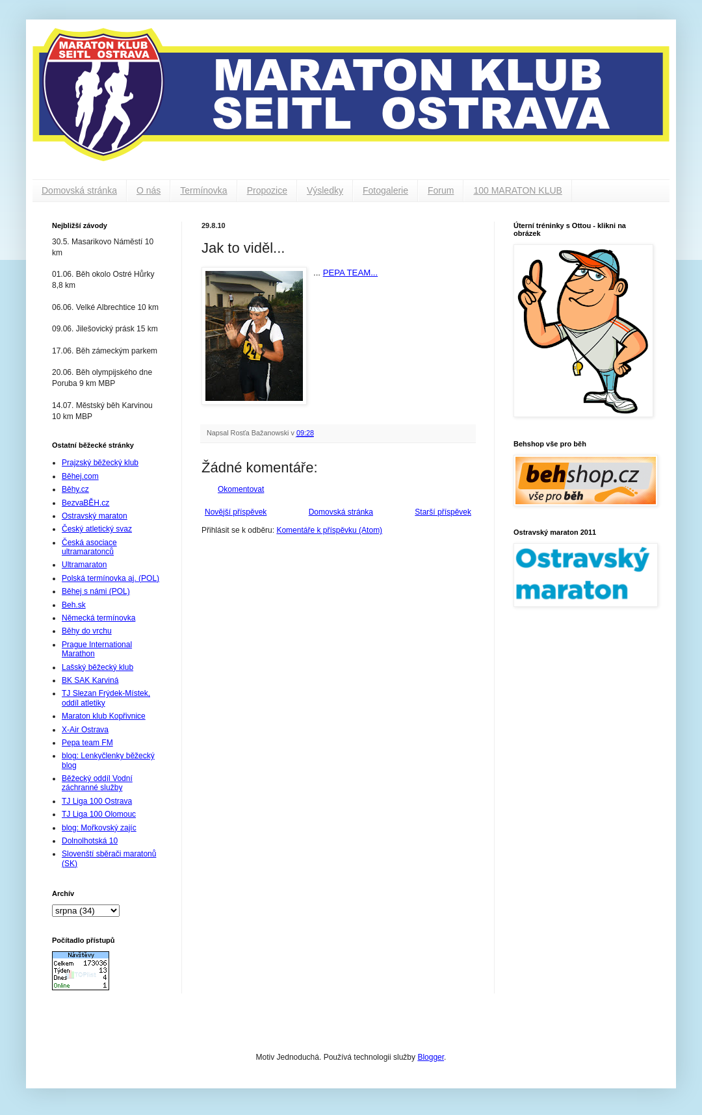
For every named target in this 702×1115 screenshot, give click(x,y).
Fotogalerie (385, 190)
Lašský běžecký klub (97, 667)
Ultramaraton (84, 564)
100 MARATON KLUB (517, 190)
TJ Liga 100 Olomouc (99, 814)
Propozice (267, 190)
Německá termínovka (98, 617)
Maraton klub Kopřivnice (104, 716)
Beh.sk (74, 604)
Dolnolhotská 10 (90, 840)
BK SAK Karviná (90, 680)
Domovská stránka (79, 190)
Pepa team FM (87, 742)
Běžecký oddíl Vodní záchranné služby (97, 783)
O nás (148, 190)
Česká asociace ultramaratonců (89, 547)
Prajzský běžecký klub (100, 462)
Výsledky (325, 190)
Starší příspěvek (443, 512)
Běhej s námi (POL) (96, 591)
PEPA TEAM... (350, 272)
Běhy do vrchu (87, 630)
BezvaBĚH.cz (85, 502)
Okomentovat (241, 489)
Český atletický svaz (97, 528)
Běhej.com (80, 476)
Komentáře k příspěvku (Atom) (329, 530)
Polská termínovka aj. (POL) (110, 578)
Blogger (430, 1057)
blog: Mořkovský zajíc (99, 827)
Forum (441, 190)
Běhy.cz (75, 489)
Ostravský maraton (94, 515)
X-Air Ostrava (85, 729)
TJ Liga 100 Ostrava (97, 801)
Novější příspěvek (235, 512)
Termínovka (203, 190)
